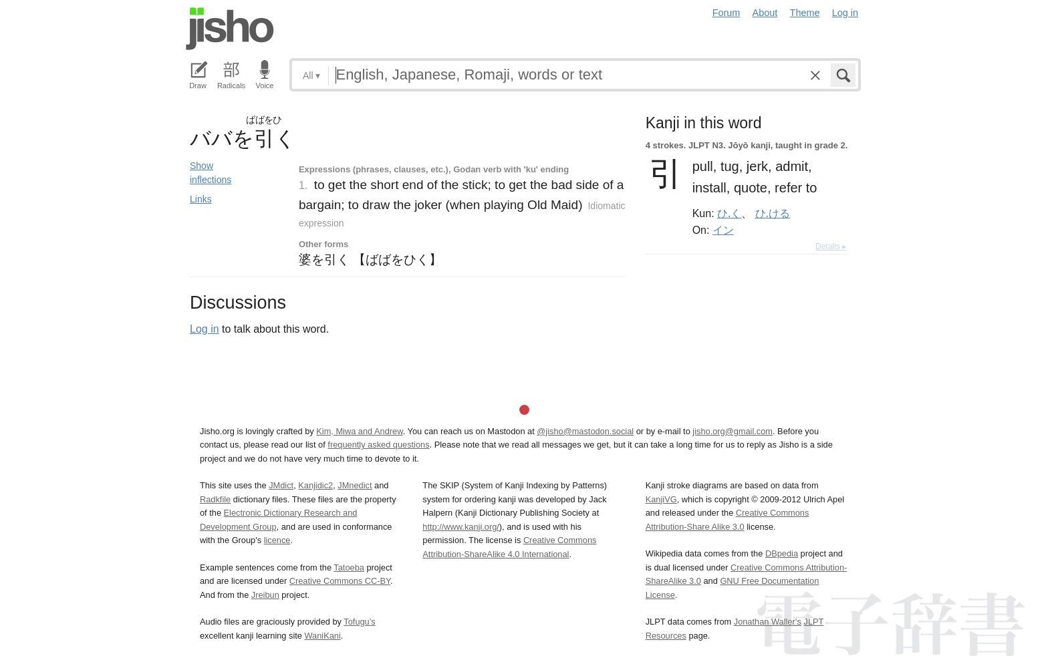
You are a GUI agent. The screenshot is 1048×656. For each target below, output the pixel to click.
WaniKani (323, 636)
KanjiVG (661, 499)
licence (277, 540)
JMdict (281, 485)
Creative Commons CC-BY (339, 581)
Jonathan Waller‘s (767, 622)
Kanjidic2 (315, 485)
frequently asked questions (378, 445)
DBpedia (781, 553)
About (765, 12)
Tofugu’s (359, 622)
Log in (845, 12)
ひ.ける (772, 213)
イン (723, 229)
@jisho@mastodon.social (585, 431)
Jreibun (265, 595)
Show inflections (210, 172)
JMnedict (355, 485)
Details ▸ (830, 246)
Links (201, 199)
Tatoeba (349, 567)
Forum (726, 12)
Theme (805, 12)
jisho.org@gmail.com (732, 431)
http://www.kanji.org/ (460, 527)
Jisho (230, 28)
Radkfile (215, 499)
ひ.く (729, 213)
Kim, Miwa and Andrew (359, 431)
